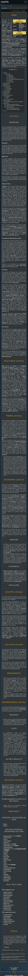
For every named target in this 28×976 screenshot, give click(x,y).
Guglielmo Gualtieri (8, 901)
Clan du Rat (16, 282)
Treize (5, 863)
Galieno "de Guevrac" (9, 905)
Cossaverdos (13, 501)
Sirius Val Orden (7, 837)
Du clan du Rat (7, 879)
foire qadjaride (7, 552)
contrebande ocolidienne (20, 441)
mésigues (8, 637)
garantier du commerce (14, 62)
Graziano (6, 874)
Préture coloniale (14, 368)
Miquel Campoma (18, 217)
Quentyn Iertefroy (12, 409)
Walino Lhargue (7, 859)
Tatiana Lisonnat (8, 922)
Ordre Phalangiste (18, 227)
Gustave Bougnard (8, 847)
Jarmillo (5, 866)
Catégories (6, 947)
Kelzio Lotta (6, 903)
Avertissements (22, 959)
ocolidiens (22, 39)
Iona (4, 234)
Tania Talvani (7, 875)
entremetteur (15, 525)
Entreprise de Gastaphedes (13, 43)
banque (16, 570)
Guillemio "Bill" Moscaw (9, 921)
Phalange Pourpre (6, 228)
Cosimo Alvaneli (7, 871)
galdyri (9, 738)
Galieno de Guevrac (6, 356)
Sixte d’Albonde (7, 916)
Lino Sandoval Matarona (9, 867)
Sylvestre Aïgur (7, 845)
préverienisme (12, 226)
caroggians (16, 527)
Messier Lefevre (7, 877)
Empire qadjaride (7, 30)
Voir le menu (4, 8)
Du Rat (5, 824)
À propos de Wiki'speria (15, 959)
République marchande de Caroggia (11, 53)
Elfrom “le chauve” (8, 900)
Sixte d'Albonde (15, 389)
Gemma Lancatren (19, 573)
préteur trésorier (7, 573)
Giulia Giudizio (7, 848)
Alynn (5, 872)
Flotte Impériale (6, 39)
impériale (13, 680)
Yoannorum (6, 842)
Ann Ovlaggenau (10, 787)
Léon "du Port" (7, 897)
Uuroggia (18, 60)
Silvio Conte (6, 856)
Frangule (6, 924)
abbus (3, 218)
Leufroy (5, 839)
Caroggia (4, 498)
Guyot (5, 864)
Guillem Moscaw (14, 294)
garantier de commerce (10, 434)
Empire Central (6, 35)
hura (12, 695)
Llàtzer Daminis (7, 869)
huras (3, 194)
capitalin (16, 446)
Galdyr (20, 23)
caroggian (9, 446)
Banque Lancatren (8, 570)
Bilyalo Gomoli (7, 908)
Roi (23, 52)
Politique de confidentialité (6, 959)
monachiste (21, 321)
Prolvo (21, 265)
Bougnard (6, 858)
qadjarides (23, 635)
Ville (22, 950)
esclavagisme (16, 485)
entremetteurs (6, 291)
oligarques (23, 608)
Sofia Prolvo (13, 255)
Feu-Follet (6, 851)
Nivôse (14, 969)
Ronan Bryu (6, 880)
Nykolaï (5, 853)
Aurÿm (14, 844)
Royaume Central (8, 46)
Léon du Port (5, 346)
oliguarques (11, 795)
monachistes (5, 232)
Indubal (13, 60)
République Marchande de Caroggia (22, 26)
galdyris (21, 633)
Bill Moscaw (20, 456)
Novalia (5, 825)
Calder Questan (7, 840)
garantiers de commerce (8, 373)
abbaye (4, 186)
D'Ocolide (13, 864)
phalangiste (5, 322)
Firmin (5, 861)
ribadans (11, 636)
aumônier (11, 217)
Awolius (16, 845)
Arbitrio (12, 790)
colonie (14, 365)
